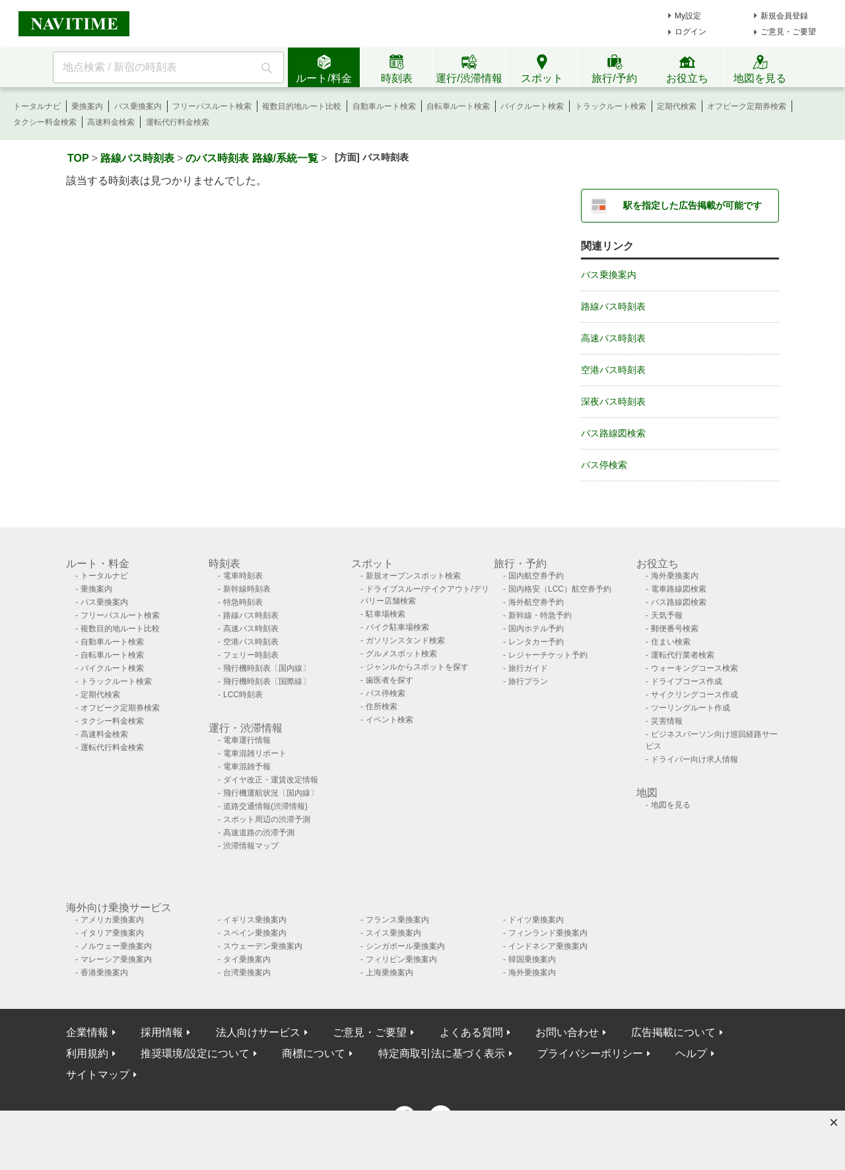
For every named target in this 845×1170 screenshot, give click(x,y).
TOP (78, 158)
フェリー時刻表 (251, 655)
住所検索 (381, 706)
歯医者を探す (389, 680)
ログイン (690, 31)
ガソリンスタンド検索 (405, 640)
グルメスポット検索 (401, 653)
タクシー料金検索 (45, 122)
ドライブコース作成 (686, 681)
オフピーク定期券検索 (746, 106)
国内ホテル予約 (536, 628)
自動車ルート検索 (384, 106)
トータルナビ (37, 106)
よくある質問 (471, 1032)
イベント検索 (389, 719)
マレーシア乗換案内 (116, 959)
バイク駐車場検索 (397, 627)
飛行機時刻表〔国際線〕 (266, 681)
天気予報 (667, 615)
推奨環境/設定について (195, 1053)
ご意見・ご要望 (788, 31)
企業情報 (87, 1032)
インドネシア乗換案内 (548, 946)
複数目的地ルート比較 (301, 106)
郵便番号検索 (674, 628)
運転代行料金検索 (177, 122)
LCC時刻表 (243, 694)
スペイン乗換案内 (255, 933)
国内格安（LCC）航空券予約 (559, 589)
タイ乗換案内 (247, 959)
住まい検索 (671, 641)
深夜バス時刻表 (613, 401)
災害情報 (667, 721)
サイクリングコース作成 (694, 694)
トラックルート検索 (610, 106)
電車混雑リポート (255, 753)
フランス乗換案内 (397, 919)
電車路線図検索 (678, 589)
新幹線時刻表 (247, 589)
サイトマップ (97, 1074)
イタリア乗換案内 (112, 933)
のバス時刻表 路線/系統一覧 (252, 158)
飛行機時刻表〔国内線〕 (266, 668)
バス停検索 (604, 465)
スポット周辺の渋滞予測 (266, 819)
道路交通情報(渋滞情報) (265, 806)
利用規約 (87, 1053)
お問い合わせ (567, 1032)
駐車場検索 (385, 614)
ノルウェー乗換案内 (116, 946)
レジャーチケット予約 (548, 655)
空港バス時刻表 (613, 369)
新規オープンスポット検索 (413, 575)
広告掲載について (673, 1032)
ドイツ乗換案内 (536, 919)
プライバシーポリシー (590, 1053)
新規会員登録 (784, 15)
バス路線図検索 (613, 433)
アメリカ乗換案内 (112, 919)
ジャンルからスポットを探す (417, 666)
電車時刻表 (243, 575)
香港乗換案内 (104, 972)
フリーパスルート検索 (212, 106)
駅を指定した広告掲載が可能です (692, 205)
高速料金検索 (111, 122)
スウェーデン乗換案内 (262, 946)
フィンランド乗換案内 (548, 933)
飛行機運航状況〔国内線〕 (270, 793)
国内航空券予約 (536, 575)
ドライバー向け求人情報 (694, 759)
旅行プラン (528, 681)
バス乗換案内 (138, 106)
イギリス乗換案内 (255, 919)
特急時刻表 (243, 602)
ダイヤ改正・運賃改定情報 (270, 779)
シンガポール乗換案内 (405, 946)
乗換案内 (87, 106)
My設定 (688, 15)
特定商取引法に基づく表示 (441, 1053)
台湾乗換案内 (247, 972)
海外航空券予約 (536, 602)
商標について (313, 1053)
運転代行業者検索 (682, 655)
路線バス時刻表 (137, 158)
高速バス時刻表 (613, 338)
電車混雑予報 (247, 766)
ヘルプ (691, 1053)
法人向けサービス (258, 1032)
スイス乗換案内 (393, 933)
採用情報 (162, 1032)
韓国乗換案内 (532, 959)
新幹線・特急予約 (540, 615)
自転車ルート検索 (458, 106)
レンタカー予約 (536, 641)
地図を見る (671, 804)
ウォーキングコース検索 (694, 668)
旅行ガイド (528, 668)
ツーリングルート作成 (690, 707)
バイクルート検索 (532, 106)
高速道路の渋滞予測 (258, 832)
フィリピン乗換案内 (401, 959)
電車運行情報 (247, 740)
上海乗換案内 (389, 972)
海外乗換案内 (674, 575)
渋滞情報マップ (251, 845)
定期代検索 (676, 106)
